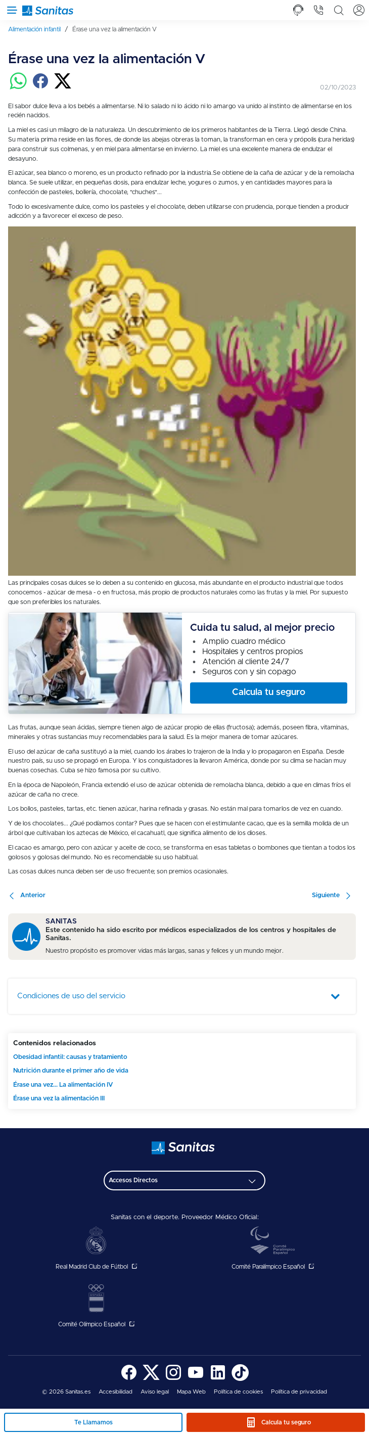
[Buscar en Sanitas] (339, 10)
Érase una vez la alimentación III (59, 1098)
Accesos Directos (133, 1180)
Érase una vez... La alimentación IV (63, 1085)
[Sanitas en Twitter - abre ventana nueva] (151, 1379)
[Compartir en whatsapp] (18, 87)
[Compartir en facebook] (40, 87)
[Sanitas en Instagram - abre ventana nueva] (173, 1379)
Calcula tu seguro (286, 1422)
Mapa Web (191, 1392)
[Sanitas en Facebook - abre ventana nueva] (129, 1379)
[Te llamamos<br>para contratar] (298, 10)
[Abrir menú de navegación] (10, 10)
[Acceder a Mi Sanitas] (359, 10)
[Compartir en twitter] (63, 87)
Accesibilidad (115, 1392)
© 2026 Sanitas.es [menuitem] (66, 1392)
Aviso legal (155, 1392)
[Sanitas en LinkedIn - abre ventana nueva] (218, 1379)
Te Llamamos (93, 1422)
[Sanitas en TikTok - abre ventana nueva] (240, 1379)
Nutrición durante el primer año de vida (70, 1071)
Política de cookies (238, 1392)
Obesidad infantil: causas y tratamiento (70, 1057)
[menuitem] (38, 29)
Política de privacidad (299, 1392)
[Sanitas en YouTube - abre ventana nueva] (196, 1379)
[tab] (298, 10)
